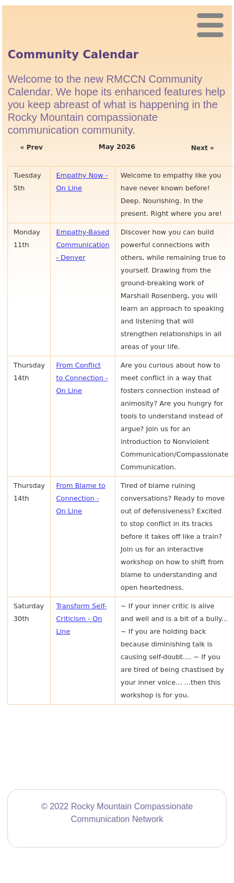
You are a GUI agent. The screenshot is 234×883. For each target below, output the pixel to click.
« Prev (31, 147)
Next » (202, 148)
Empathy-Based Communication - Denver (83, 244)
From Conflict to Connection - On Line (82, 378)
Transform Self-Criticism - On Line (81, 618)
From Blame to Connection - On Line (80, 498)
